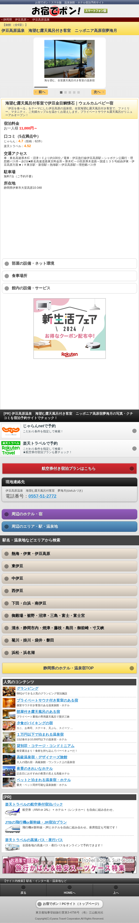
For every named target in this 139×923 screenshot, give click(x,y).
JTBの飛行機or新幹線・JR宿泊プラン (36, 822)
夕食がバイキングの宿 (35, 723)
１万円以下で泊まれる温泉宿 (40, 734)
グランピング (27, 688)
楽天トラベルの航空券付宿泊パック (34, 804)
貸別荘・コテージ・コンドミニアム (45, 746)
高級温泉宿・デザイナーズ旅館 (42, 757)
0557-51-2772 (42, 496)
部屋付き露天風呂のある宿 (38, 712)
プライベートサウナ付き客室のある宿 (47, 700)
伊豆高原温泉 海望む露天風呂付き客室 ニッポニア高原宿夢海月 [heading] (59, 31)
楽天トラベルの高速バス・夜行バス (34, 840)
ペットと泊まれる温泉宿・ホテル (44, 780)
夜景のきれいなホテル (35, 769)
